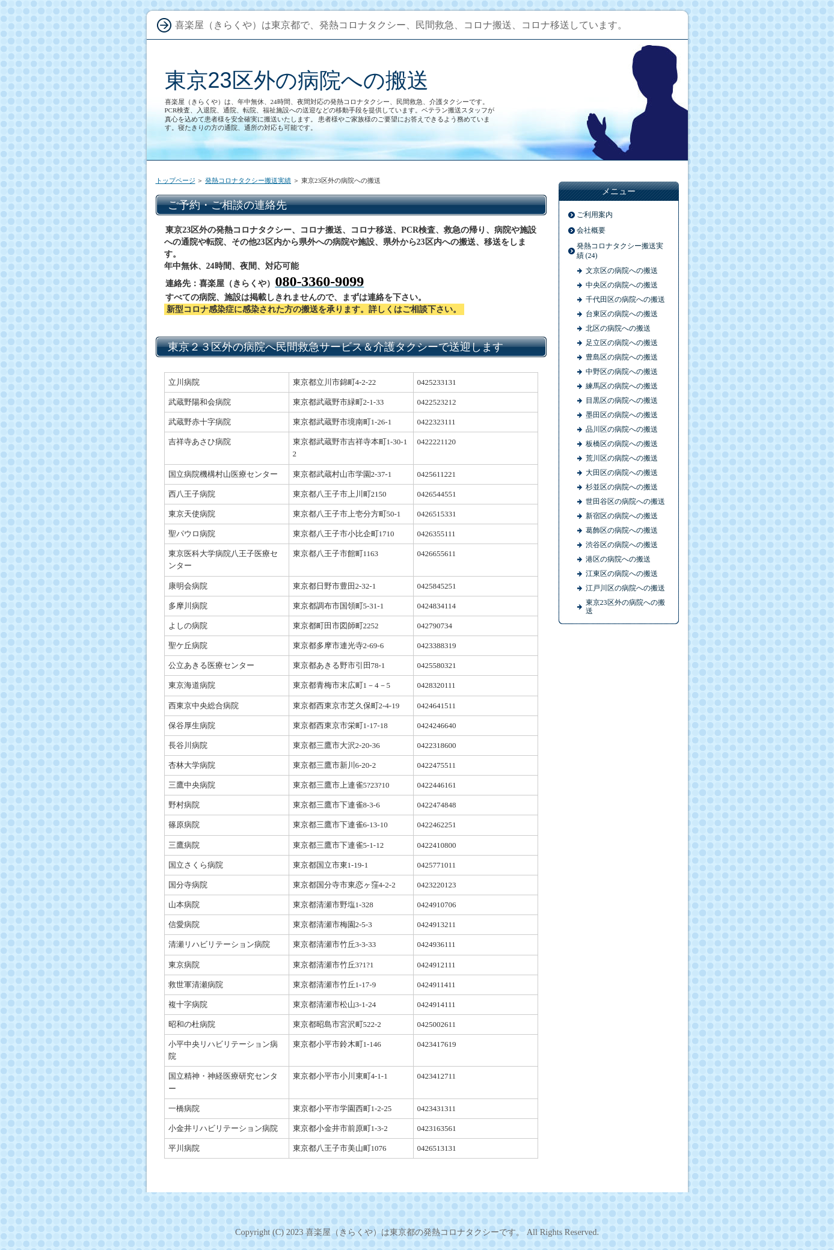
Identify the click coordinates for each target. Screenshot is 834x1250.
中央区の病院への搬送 (622, 285)
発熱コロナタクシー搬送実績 (248, 180)
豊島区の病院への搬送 (622, 357)
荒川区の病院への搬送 (622, 458)
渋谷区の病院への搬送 (622, 545)
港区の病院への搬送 (618, 559)
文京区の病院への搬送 (622, 270)
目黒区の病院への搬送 (622, 400)
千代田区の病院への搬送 (625, 299)
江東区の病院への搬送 (622, 573)
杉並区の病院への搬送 (622, 487)
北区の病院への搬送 (618, 328)
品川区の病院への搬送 (622, 429)
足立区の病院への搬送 (622, 343)
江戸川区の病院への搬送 (625, 588)
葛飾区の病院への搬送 (622, 530)
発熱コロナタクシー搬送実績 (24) (620, 251)
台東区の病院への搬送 (622, 314)
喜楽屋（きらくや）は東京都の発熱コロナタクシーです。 (414, 1232)
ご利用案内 (595, 214)
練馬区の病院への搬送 (622, 386)
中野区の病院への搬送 (622, 371)
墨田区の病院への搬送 (622, 415)
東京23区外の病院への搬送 (297, 80)
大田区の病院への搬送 (622, 472)
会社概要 (591, 230)
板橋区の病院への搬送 (622, 444)
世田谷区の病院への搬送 (625, 501)
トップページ (175, 180)
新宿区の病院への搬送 (622, 516)
